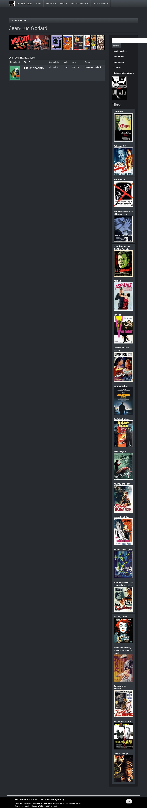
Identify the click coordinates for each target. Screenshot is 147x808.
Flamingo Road (121, 616)
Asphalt (117, 281)
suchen (116, 46)
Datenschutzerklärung (124, 73)
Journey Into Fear (122, 484)
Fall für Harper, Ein (122, 721)
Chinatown (119, 111)
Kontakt (117, 67)
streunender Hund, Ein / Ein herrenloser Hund (123, 650)
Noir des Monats (79, 3)
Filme (63, 3)
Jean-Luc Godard (19, 20)
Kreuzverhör (119, 179)
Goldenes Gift (120, 146)
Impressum (119, 62)
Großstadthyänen (122, 419)
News (38, 3)
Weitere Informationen (47, 806)
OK (129, 801)
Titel (27, 62)
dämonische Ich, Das (123, 549)
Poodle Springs (121, 754)
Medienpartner (120, 51)
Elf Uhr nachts (34, 67)
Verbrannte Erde (121, 386)
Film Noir (51, 3)
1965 (66, 67)
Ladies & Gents (100, 3)
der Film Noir (24, 3)
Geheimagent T (121, 451)
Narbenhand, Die (121, 517)
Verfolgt (117, 315)
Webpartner (119, 57)
